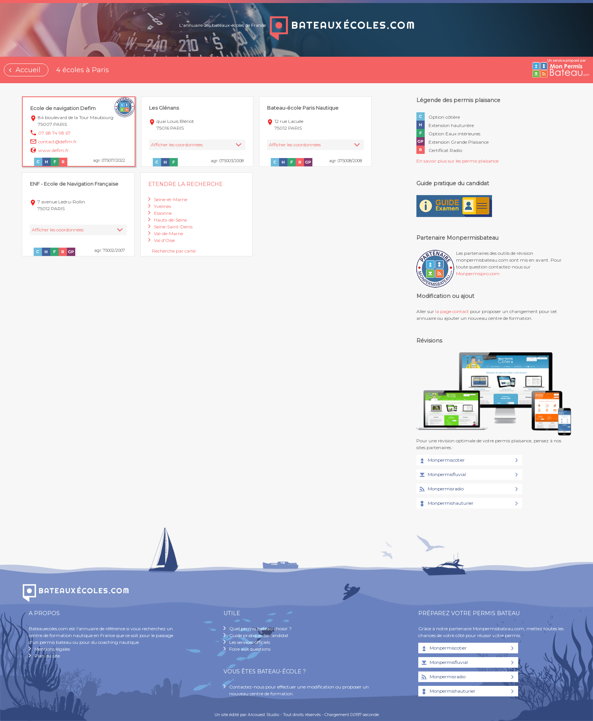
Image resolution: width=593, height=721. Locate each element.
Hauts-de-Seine (170, 220)
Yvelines (162, 206)
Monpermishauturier (445, 503)
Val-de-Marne (168, 233)
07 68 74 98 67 (54, 133)
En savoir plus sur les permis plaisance (457, 161)
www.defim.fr (53, 150)
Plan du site (47, 656)
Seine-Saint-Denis (173, 226)
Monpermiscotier (441, 460)
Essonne (163, 213)
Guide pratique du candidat (259, 635)
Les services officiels (249, 642)
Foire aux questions (249, 649)
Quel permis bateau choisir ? (260, 628)
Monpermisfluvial (442, 475)
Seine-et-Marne (170, 199)
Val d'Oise (164, 240)
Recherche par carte (174, 251)
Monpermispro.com (478, 273)
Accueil (28, 70)
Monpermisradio (441, 489)
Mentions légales (52, 649)
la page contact (452, 311)
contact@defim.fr (57, 141)
